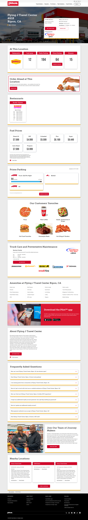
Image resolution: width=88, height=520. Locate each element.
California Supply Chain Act (69, 507)
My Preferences (67, 502)
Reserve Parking (57, 64)
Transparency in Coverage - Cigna (51, 504)
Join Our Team (53, 446)
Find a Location (44, 486)
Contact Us (9, 498)
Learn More (14, 160)
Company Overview (29, 498)
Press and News (10, 502)
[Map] (57, 346)
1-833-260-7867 (16, 259)
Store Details (21, 480)
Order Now (62, 28)
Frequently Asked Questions (12, 500)
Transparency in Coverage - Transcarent (52, 502)
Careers (27, 504)
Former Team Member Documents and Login (53, 500)
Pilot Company (15, 357)
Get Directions (50, 28)
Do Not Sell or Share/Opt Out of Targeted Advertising (71, 505)
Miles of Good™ (29, 502)
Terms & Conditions (67, 498)
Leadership (28, 500)
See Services (22, 262)
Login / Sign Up (78, 1)
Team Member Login (49, 498)
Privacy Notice (66, 500)
